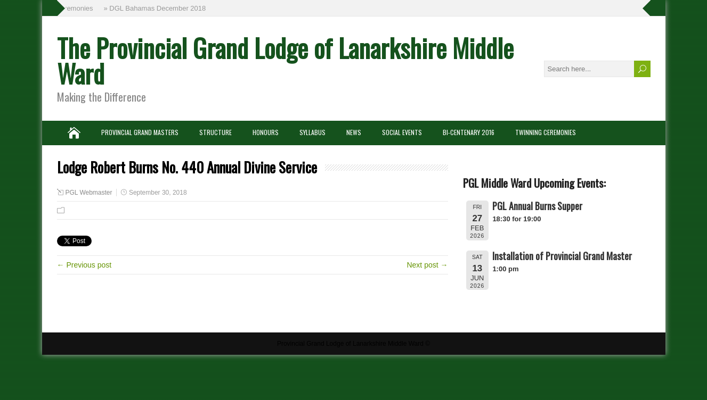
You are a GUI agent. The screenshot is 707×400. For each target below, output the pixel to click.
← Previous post (84, 265)
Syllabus (312, 132)
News (353, 132)
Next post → (427, 265)
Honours (266, 132)
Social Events (402, 132)
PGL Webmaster (89, 192)
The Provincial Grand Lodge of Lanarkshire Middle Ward (285, 60)
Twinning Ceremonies (545, 132)
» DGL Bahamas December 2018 (155, 8)
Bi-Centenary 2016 (468, 132)
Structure (215, 132)
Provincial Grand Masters (139, 132)
